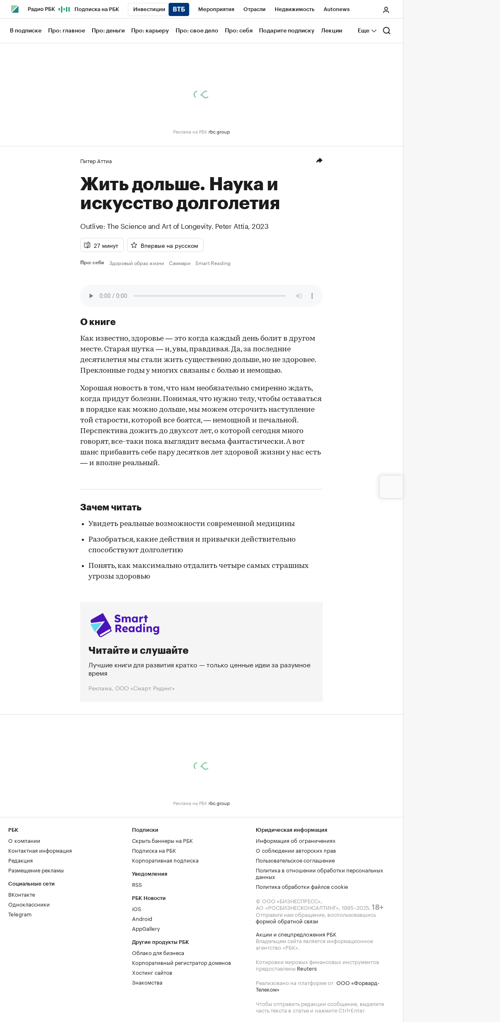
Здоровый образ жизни (136, 262)
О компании (24, 840)
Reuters (307, 968)
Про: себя (93, 262)
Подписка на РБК (154, 850)
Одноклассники (29, 904)
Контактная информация (40, 850)
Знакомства (147, 982)
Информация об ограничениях (296, 840)
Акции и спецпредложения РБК (296, 934)
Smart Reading (213, 262)
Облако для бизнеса (158, 952)
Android (142, 918)
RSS (137, 884)
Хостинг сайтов (152, 972)
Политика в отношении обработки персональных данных (319, 872)
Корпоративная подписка (165, 860)
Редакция (20, 860)
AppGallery (146, 928)
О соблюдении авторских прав (296, 850)
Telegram (20, 913)
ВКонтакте (21, 894)
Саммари (179, 262)
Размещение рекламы (36, 869)
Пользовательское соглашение (295, 860)
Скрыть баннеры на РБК (162, 840)
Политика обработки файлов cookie (302, 886)
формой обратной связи (287, 920)
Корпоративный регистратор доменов (181, 962)
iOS (136, 908)
